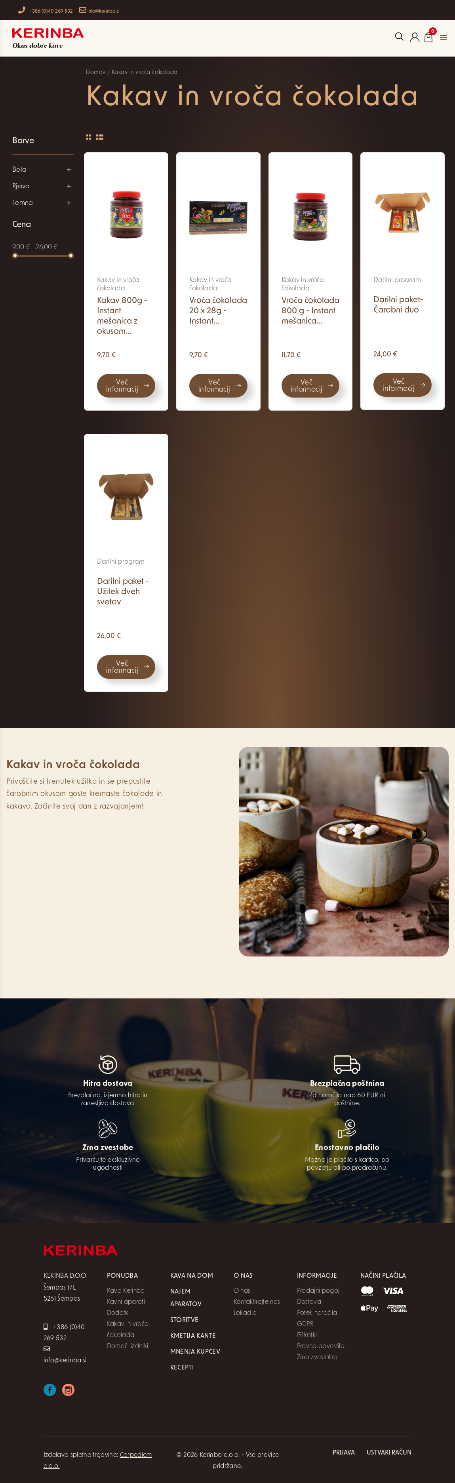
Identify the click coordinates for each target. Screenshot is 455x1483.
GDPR (305, 1324)
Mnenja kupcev (195, 1352)
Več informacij (122, 386)
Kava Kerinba (126, 1291)
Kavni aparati (126, 1302)
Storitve (184, 1320)
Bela (19, 170)
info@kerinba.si (99, 10)
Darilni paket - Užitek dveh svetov (123, 592)
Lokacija (245, 1313)
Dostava (309, 1302)
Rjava (21, 186)
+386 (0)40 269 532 (45, 10)
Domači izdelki (127, 1346)
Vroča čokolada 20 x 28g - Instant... (218, 311)
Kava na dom (191, 1276)
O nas (242, 1291)
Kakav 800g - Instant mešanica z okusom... (122, 316)
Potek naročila (317, 1313)
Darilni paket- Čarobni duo (398, 305)
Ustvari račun (389, 1453)
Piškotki (307, 1335)
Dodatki (118, 1313)
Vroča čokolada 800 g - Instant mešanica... (310, 311)
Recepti (182, 1368)
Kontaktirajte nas (257, 1302)
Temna (22, 203)
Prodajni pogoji (319, 1291)
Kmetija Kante (193, 1336)
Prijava (344, 1453)
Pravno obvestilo (321, 1346)
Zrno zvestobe (317, 1357)
